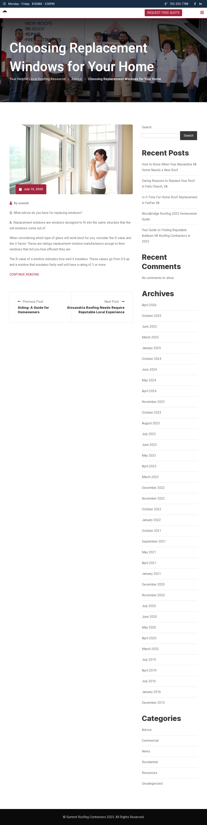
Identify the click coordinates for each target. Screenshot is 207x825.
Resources (149, 773)
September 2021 (154, 541)
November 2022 (153, 498)
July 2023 (149, 434)
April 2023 (149, 466)
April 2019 (149, 670)
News (146, 751)
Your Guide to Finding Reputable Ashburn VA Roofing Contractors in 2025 (166, 235)
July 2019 (149, 660)
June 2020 (149, 617)
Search (147, 127)
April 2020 (149, 638)
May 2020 (149, 627)
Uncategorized (152, 783)
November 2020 (153, 595)
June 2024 (149, 369)
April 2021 (149, 563)
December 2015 (153, 703)
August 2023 (151, 423)
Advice (147, 730)
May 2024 (149, 380)
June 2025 (149, 326)
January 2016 (151, 692)
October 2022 (151, 509)
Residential (150, 762)
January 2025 (151, 348)
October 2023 (151, 412)
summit (23, 203)
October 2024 (151, 359)
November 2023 (153, 402)
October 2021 (151, 531)
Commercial (150, 740)
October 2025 (151, 316)
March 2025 (150, 337)
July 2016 (149, 681)
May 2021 (149, 552)
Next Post (114, 301)
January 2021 (151, 574)
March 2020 (150, 649)
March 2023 (150, 477)
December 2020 (153, 584)
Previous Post (30, 301)
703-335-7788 (179, 4)
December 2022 (153, 488)
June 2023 (149, 445)
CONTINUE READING (24, 274)
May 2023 (149, 455)
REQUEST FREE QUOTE (163, 13)
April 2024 (149, 391)
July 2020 (149, 606)
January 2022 (151, 520)
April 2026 (149, 305)
